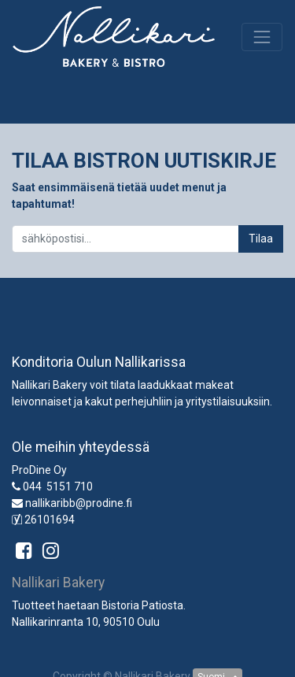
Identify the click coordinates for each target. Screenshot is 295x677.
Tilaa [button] (261, 238)
